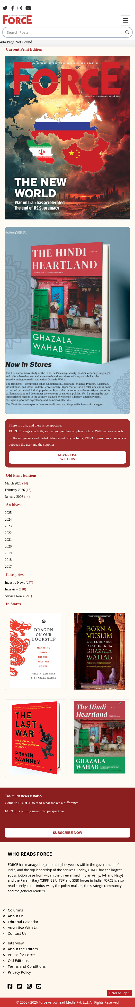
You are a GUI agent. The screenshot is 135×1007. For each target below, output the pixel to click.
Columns (15, 910)
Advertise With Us (23, 927)
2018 (8, 560)
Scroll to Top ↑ (119, 993)
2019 (8, 553)
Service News (18, 596)
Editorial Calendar (23, 921)
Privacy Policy (19, 972)
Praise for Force (21, 954)
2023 (8, 526)
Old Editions (18, 960)
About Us (16, 915)
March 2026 (16, 483)
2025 (8, 513)
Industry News (19, 582)
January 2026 (17, 497)
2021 (8, 539)
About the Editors (23, 948)
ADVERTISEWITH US (67, 457)
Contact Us (17, 933)
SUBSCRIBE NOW (67, 833)
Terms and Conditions (26, 966)
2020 (8, 546)
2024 (8, 519)
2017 (8, 566)
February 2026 (18, 490)
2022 (8, 533)
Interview (15, 589)
